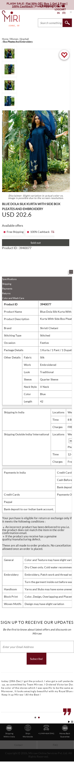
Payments (7, 288)
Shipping (6, 283)
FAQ (55, 744)
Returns (6, 293)
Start (69, 722)
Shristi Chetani (49, 328)
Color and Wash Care (13, 298)
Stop (72, 722)
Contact (18, 744)
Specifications (9, 279)
